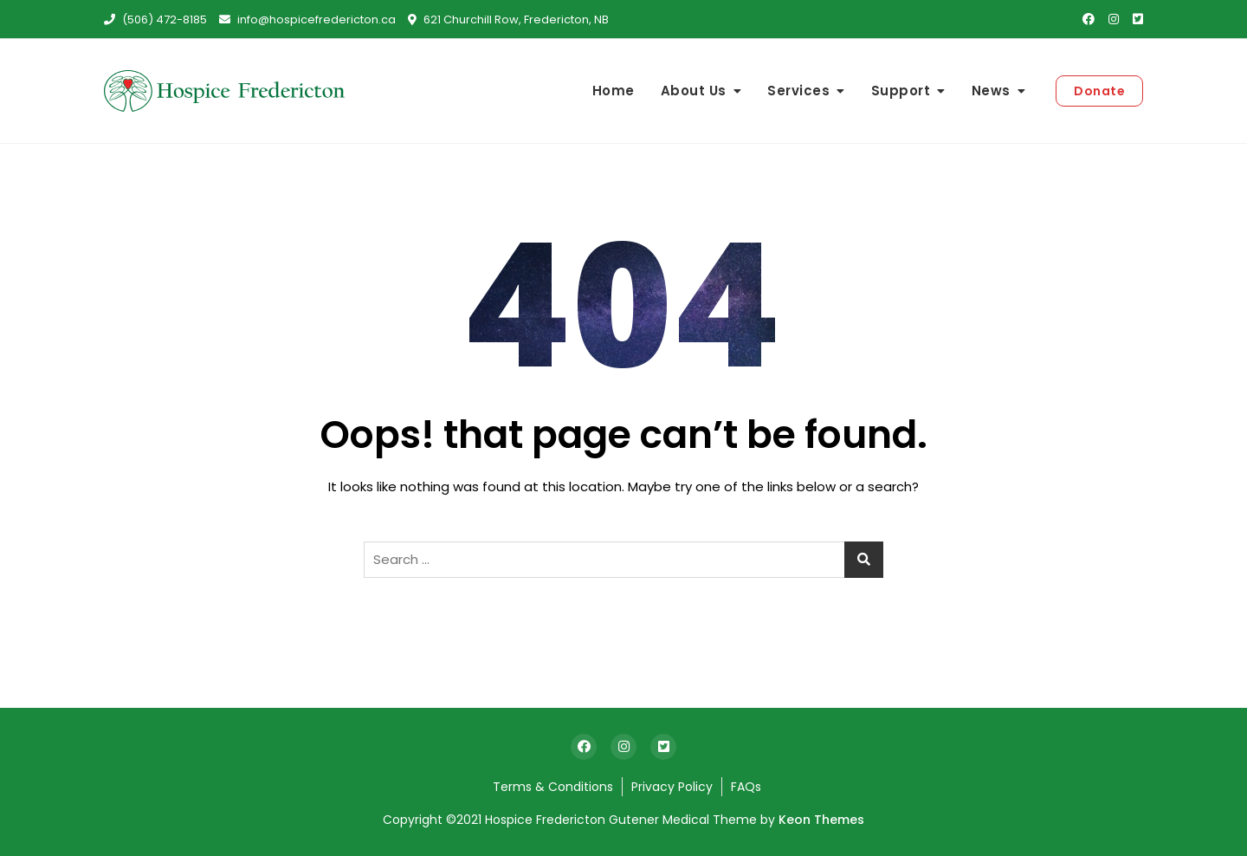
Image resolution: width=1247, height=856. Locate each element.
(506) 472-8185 (155, 19)
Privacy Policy (672, 786)
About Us (694, 90)
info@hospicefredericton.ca (307, 19)
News (991, 90)
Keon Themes (821, 819)
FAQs (746, 786)
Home (613, 90)
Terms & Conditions (553, 786)
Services (798, 90)
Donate (1099, 91)
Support (901, 90)
